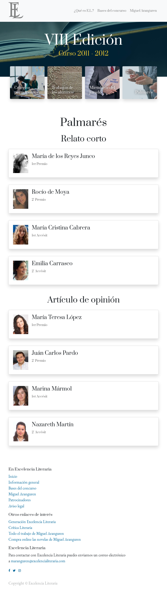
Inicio (12, 476)
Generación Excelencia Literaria (32, 521)
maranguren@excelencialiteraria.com (38, 560)
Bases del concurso (22, 488)
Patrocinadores (19, 499)
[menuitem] (84, 11)
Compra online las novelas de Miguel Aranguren (44, 539)
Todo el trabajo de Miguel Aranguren (36, 533)
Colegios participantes (26, 90)
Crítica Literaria (20, 527)
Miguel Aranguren (22, 493)
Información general (23, 482)
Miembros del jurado (102, 90)
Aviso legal (16, 505)
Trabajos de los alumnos (63, 90)
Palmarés (144, 92)
